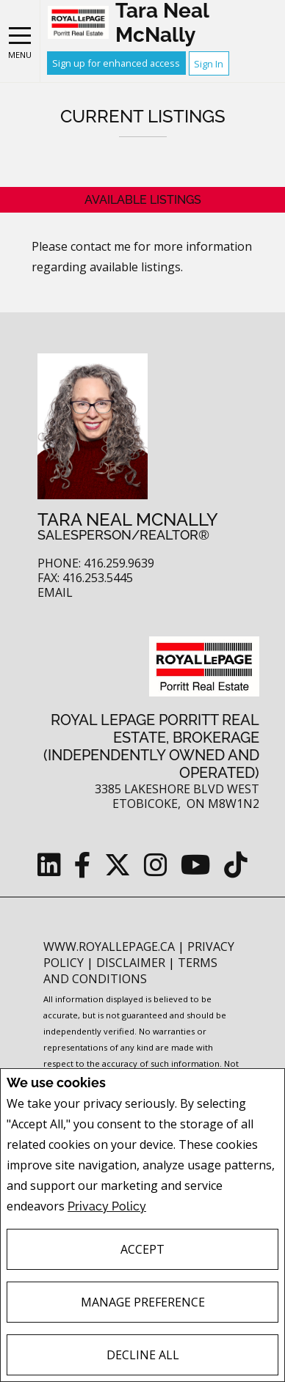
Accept (142, 1249)
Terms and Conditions (130, 971)
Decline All (143, 1355)
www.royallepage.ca (109, 946)
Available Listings (142, 200)
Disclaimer (132, 963)
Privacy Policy (107, 1206)
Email (55, 592)
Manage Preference (143, 1302)
